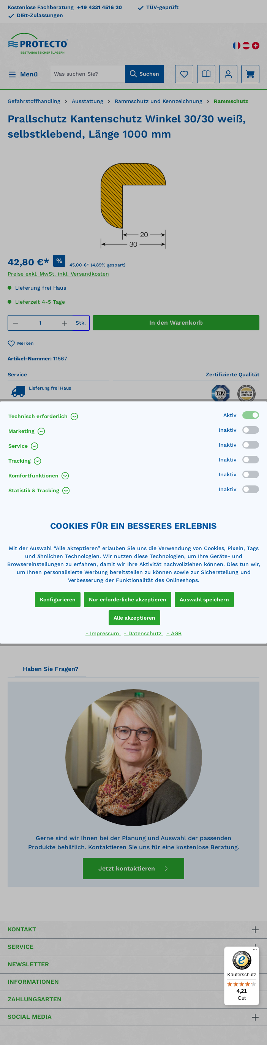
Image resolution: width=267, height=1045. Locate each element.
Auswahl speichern (204, 599)
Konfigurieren (58, 599)
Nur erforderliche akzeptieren (127, 599)
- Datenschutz (143, 633)
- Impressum (103, 633)
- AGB (174, 633)
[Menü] (254, 951)
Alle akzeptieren (134, 618)
